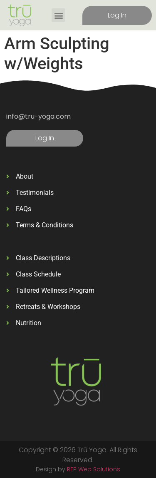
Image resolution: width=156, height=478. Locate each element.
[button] (58, 15)
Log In (117, 15)
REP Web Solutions (93, 469)
